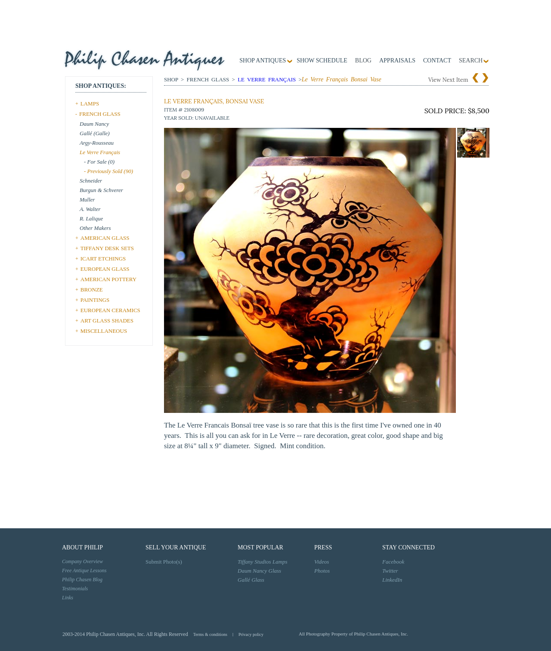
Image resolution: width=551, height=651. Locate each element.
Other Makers (95, 228)
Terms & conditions (210, 634)
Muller (87, 199)
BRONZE (91, 289)
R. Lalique (91, 218)
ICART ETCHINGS (103, 258)
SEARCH (471, 61)
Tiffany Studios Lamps (263, 561)
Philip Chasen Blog (82, 580)
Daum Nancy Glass (259, 570)
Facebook (393, 561)
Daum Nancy (94, 124)
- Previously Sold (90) (108, 171)
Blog (363, 61)
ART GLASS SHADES (106, 320)
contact (437, 61)
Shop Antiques (262, 61)
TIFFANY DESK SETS (107, 248)
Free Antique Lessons (84, 570)
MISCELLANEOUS (103, 331)
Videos (321, 561)
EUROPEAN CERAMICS (110, 310)
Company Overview (82, 561)
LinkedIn (392, 580)
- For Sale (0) (99, 161)
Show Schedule (322, 61)
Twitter (390, 570)
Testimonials (75, 589)
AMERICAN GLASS (105, 238)
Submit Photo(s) (163, 561)
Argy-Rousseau (97, 143)
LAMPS (89, 103)
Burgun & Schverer (101, 190)
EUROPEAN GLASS (105, 269)
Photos (322, 570)
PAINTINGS (94, 300)
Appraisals (397, 61)
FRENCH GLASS (100, 114)
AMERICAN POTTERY (108, 279)
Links (67, 598)
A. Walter (90, 209)
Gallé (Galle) (95, 133)
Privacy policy (250, 634)
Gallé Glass (251, 580)
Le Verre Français (100, 152)
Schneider (91, 180)
